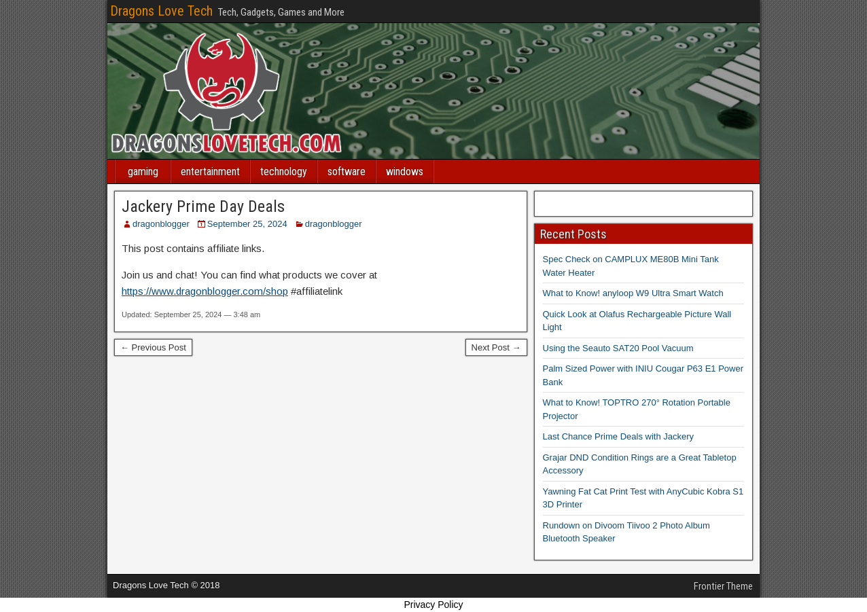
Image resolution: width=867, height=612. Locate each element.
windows (404, 171)
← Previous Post (153, 347)
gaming (143, 171)
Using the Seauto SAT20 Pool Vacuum (618, 348)
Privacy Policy (433, 604)
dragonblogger (161, 224)
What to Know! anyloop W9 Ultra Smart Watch (633, 293)
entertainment (210, 171)
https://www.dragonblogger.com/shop (205, 291)
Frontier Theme (723, 586)
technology (283, 171)
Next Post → (496, 347)
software (347, 171)
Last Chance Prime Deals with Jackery (618, 436)
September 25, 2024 (247, 224)
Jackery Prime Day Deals (203, 206)
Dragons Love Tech (161, 11)
